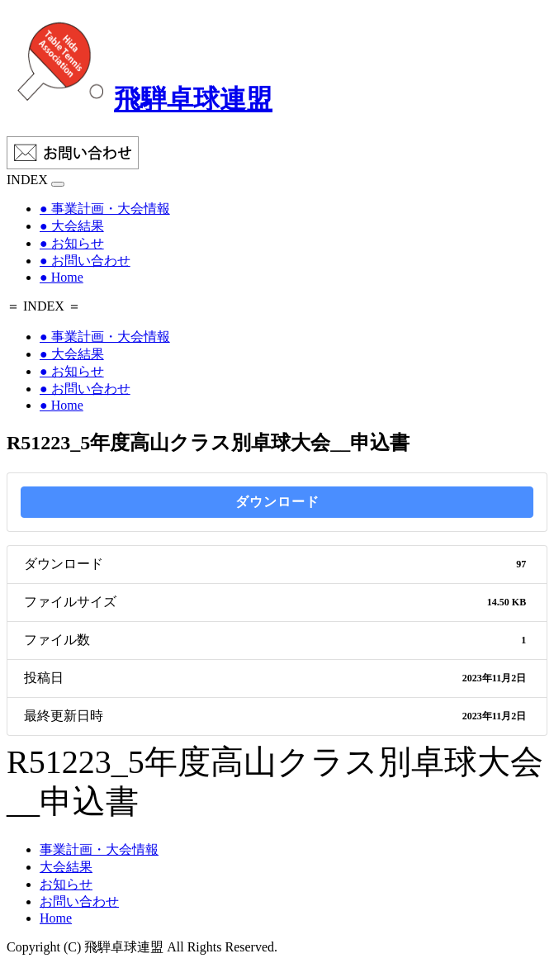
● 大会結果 (72, 226)
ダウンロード (277, 502)
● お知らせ (72, 243)
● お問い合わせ (85, 261)
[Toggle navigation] (57, 184)
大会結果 (66, 867)
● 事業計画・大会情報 (105, 209)
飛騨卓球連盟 (139, 99)
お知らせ (66, 884)
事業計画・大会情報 (99, 849)
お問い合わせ (79, 901)
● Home (61, 277)
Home (56, 918)
